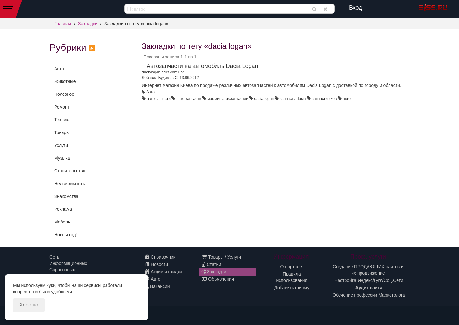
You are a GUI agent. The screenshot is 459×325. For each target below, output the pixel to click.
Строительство (69, 170)
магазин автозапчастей (227, 98)
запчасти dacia (293, 98)
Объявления (218, 279)
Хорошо (28, 304)
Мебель (62, 221)
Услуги (61, 145)
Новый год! (65, 234)
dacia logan (264, 98)
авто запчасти (189, 98)
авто (347, 98)
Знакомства (66, 196)
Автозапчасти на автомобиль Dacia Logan (202, 66)
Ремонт (61, 107)
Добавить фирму (291, 287)
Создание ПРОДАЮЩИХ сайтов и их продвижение (368, 270)
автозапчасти (158, 98)
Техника (62, 119)
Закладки (88, 23)
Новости (156, 264)
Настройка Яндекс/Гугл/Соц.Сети (368, 280)
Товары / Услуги (221, 257)
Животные (65, 81)
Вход (355, 7)
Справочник (160, 257)
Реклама (63, 209)
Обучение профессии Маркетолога (368, 295)
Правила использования (292, 277)
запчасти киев (324, 98)
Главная (62, 23)
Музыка (62, 158)
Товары (61, 132)
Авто (59, 68)
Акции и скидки (163, 271)
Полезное (64, 94)
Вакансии (157, 286)
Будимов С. (168, 77)
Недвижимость (69, 183)
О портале (291, 266)
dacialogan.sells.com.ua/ (163, 72)
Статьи (211, 264)
